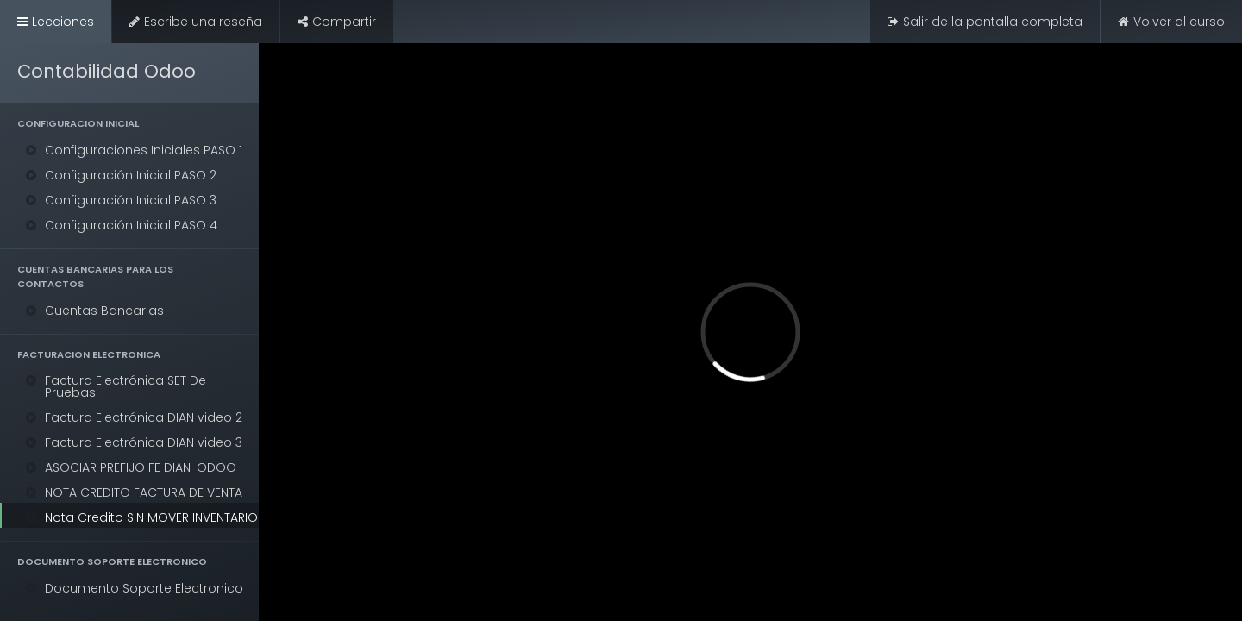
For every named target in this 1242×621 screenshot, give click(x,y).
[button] (129, 123)
